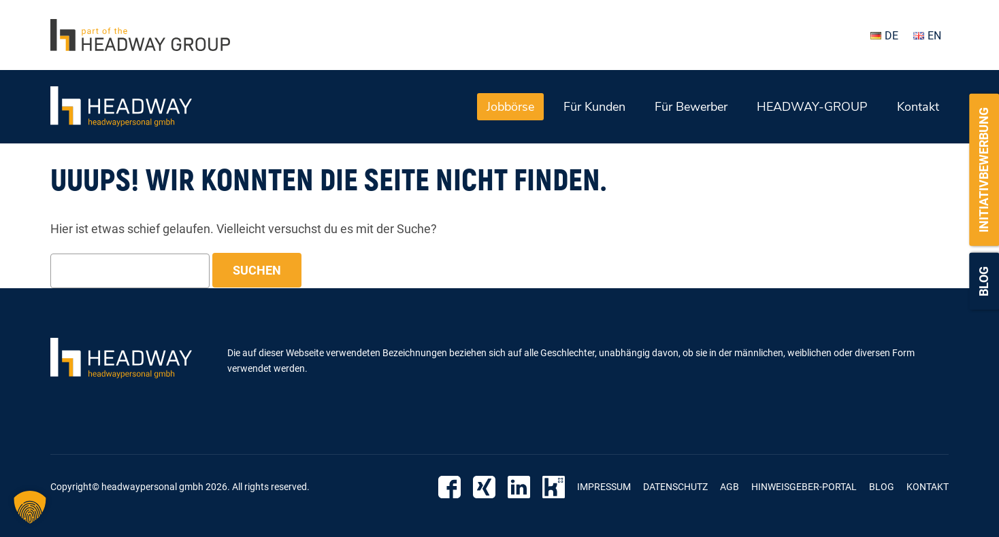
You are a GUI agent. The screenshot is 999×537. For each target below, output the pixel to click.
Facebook (449, 487)
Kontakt (918, 107)
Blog (984, 281)
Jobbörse (510, 107)
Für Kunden (594, 107)
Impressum (604, 486)
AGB (729, 486)
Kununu (553, 487)
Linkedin (519, 487)
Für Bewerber (691, 107)
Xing (484, 487)
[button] (30, 507)
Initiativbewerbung (984, 169)
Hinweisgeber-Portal (804, 486)
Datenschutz (675, 486)
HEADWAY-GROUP (812, 107)
